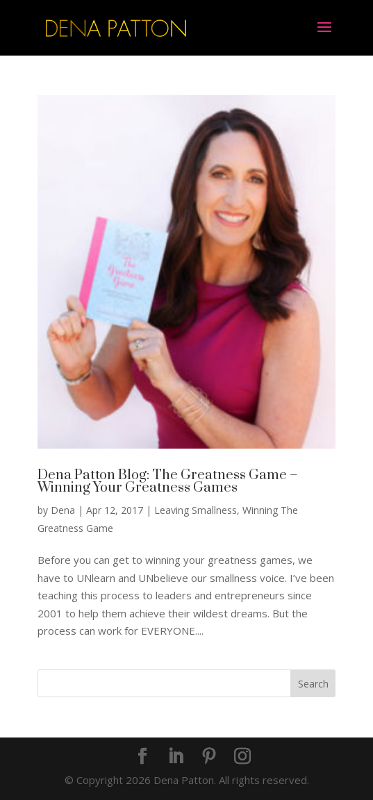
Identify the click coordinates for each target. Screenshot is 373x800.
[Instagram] (242, 757)
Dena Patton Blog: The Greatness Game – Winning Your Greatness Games (168, 482)
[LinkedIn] (175, 757)
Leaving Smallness (195, 510)
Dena (63, 510)
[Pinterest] (209, 757)
